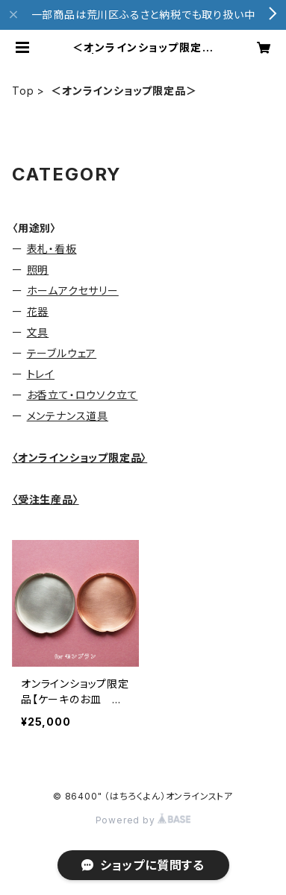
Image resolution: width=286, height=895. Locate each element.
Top (23, 90)
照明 (38, 269)
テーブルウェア (62, 353)
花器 (38, 311)
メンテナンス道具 (67, 415)
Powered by (143, 820)
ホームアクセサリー (73, 290)
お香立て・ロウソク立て (82, 395)
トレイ (41, 374)
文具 (38, 332)
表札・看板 (52, 248)
